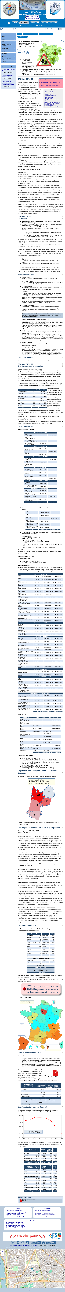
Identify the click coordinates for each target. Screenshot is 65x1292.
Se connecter (7, 28)
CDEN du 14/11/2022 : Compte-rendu (8, 70)
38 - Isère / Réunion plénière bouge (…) (15, 1222)
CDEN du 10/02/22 (48, 97)
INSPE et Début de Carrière (8, 45)
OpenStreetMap (57, 1287)
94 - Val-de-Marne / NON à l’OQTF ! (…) (15, 1226)
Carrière (15, 22)
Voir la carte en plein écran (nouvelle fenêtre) (32, 1290)
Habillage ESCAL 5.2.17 (31, 1245)
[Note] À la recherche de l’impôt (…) (14, 1214)
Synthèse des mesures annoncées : (53, 99)
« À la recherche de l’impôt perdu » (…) (15, 1216)
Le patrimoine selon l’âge (41, 1216)
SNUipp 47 (8, 53)
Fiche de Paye (35, 22)
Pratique (8, 51)
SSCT (36, 26)
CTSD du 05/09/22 (48, 93)
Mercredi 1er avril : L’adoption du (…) (15, 1227)
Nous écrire (32, 16)
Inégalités (47, 1208)
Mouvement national (26, 26)
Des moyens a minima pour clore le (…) (53, 103)
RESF (32, 1220)
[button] (32, 1269)
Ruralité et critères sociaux (50, 105)
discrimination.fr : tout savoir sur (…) (44, 1212)
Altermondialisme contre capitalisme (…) (16, 1212)
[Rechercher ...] (51, 29)
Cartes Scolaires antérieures (46, 34)
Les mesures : (48, 94)
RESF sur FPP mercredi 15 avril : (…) (15, 1223)
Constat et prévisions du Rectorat (51, 106)
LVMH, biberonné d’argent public (14, 1210)
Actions (4, 36)
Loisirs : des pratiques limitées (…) (43, 1210)
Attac (18, 1208)
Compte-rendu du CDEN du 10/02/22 (51, 85)
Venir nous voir (32, 19)
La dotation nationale (49, 104)
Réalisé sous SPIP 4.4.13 (17, 1245)
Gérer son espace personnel (22, 28)
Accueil (20, 34)
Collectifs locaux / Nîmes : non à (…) (15, 1225)
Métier (8, 41)
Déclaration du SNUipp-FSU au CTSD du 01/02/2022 (8, 83)
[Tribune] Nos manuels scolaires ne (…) (15, 1213)
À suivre (8, 61)
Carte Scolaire (24, 22)
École (8, 39)
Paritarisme (26, 34)
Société (8, 56)
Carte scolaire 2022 (22, 36)
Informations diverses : (50, 95)
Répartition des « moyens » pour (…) (52, 102)
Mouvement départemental (49, 22)
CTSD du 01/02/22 (48, 98)
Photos (43, 26)
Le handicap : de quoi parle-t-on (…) (44, 1213)
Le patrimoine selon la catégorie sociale (45, 1214)
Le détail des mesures (50, 100)
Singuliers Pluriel (8, 59)
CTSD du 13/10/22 (48, 91)
